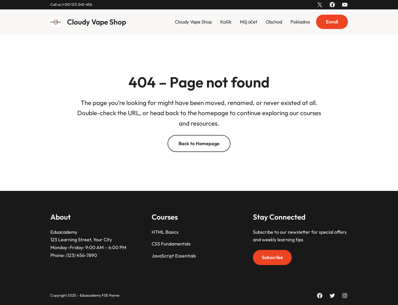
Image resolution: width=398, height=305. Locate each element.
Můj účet (248, 22)
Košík (225, 22)
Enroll (332, 22)
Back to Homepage (199, 143)
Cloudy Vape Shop (96, 21)
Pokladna (300, 22)
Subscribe (272, 257)
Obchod (274, 22)
